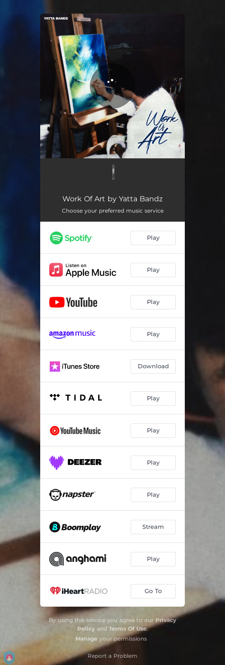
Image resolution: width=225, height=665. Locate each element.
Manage (86, 638)
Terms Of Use (128, 628)
